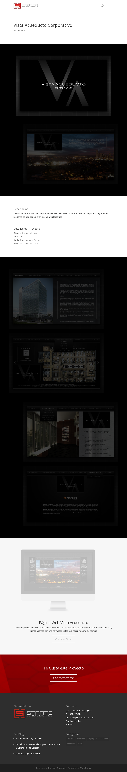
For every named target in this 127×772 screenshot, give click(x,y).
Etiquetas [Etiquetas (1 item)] (70, 739)
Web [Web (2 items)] (80, 743)
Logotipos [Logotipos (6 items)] (92, 739)
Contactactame (63, 678)
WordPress (85, 768)
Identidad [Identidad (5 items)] (81, 739)
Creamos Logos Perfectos (28, 753)
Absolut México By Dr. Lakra (29, 738)
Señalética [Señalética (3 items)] (71, 743)
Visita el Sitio (63, 639)
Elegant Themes (57, 768)
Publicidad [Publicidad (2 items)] (103, 739)
